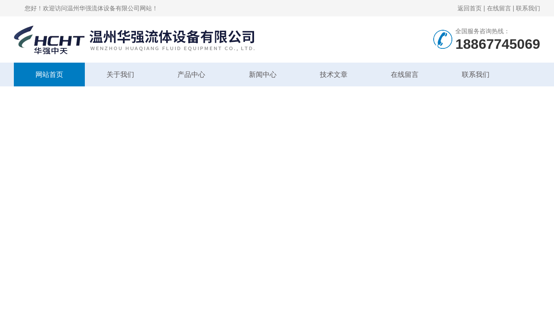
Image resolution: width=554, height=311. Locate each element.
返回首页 (469, 8)
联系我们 (528, 8)
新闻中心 (263, 74)
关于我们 (120, 74)
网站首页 (49, 74)
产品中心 (191, 74)
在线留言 (499, 8)
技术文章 (334, 74)
